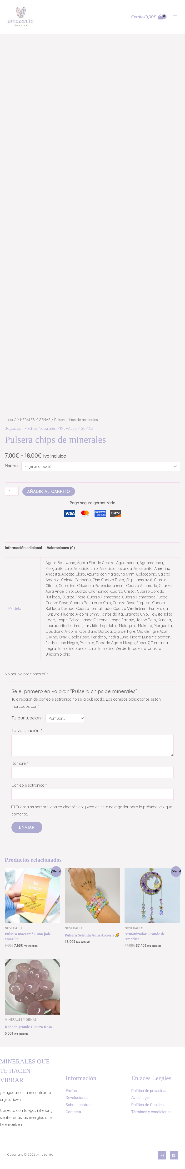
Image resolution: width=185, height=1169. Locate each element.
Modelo (11, 465)
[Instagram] (162, 1155)
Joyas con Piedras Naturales (30, 428)
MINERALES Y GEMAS (33, 419)
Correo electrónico (29, 785)
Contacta (73, 1112)
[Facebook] (174, 1155)
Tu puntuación (27, 718)
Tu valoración (26, 730)
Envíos (71, 1090)
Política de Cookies (147, 1105)
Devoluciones (77, 1097)
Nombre (19, 763)
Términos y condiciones (151, 1112)
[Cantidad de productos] (12, 491)
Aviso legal (140, 1097)
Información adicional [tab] (23, 548)
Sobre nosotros (79, 1105)
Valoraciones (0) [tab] (61, 548)
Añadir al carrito (48, 491)
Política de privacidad (149, 1090)
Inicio (9, 419)
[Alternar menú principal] (175, 17)
